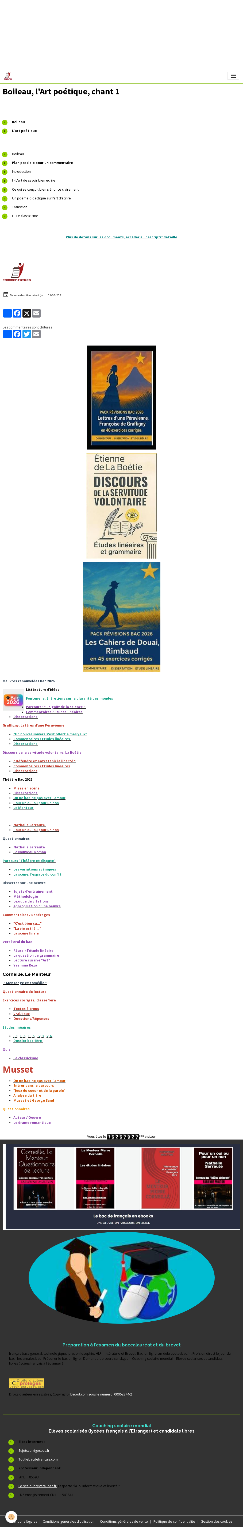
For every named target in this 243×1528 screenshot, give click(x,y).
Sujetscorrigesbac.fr (33, 1450)
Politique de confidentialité (174, 1521)
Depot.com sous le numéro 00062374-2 (101, 1394)
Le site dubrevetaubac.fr (37, 1486)
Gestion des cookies (216, 1521)
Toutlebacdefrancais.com (38, 1459)
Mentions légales (24, 1521)
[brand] (9, 76)
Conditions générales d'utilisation (68, 1521)
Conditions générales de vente (124, 1521)
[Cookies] (11, 1517)
